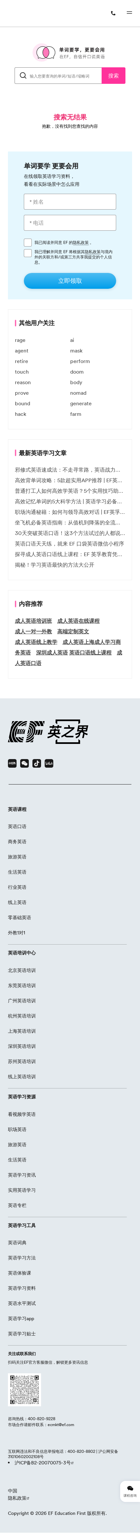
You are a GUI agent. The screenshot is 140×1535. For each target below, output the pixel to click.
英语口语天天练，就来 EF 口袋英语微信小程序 (69, 543)
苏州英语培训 (22, 1061)
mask (76, 350)
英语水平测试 (22, 1303)
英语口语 (17, 826)
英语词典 (17, 1242)
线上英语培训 (22, 1076)
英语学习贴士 (22, 1333)
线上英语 (17, 902)
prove (22, 392)
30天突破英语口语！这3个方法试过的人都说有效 (70, 533)
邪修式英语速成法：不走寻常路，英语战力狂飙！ (70, 469)
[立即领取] (70, 281)
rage (20, 340)
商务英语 (17, 841)
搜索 (113, 75)
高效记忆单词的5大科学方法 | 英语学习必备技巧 (70, 501)
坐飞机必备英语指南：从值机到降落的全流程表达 (70, 522)
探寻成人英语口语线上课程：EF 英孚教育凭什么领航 (70, 554)
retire (21, 361)
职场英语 (17, 1129)
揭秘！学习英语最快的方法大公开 (54, 564)
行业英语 (17, 887)
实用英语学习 (22, 1190)
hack (20, 413)
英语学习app (21, 1318)
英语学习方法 (22, 1257)
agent (21, 350)
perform (80, 361)
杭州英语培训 (22, 1016)
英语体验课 (19, 1273)
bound (22, 403)
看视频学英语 (22, 1114)
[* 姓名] (70, 202)
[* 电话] (70, 223)
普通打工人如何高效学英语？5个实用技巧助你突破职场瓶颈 (70, 490)
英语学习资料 (22, 1288)
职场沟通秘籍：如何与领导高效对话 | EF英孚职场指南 (70, 512)
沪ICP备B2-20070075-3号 (43, 1462)
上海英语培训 (22, 1031)
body (76, 382)
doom (77, 371)
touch (22, 371)
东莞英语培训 (22, 985)
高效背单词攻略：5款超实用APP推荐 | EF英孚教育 (70, 480)
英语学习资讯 (22, 1175)
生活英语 (17, 872)
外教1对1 (16, 932)
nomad (78, 392)
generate (81, 403)
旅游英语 (17, 856)
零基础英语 (19, 917)
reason (23, 382)
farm (75, 413)
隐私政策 (81, 242)
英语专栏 (17, 1205)
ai (72, 340)
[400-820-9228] (115, 13)
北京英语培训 (22, 970)
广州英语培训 (22, 1000)
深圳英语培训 (22, 1046)
